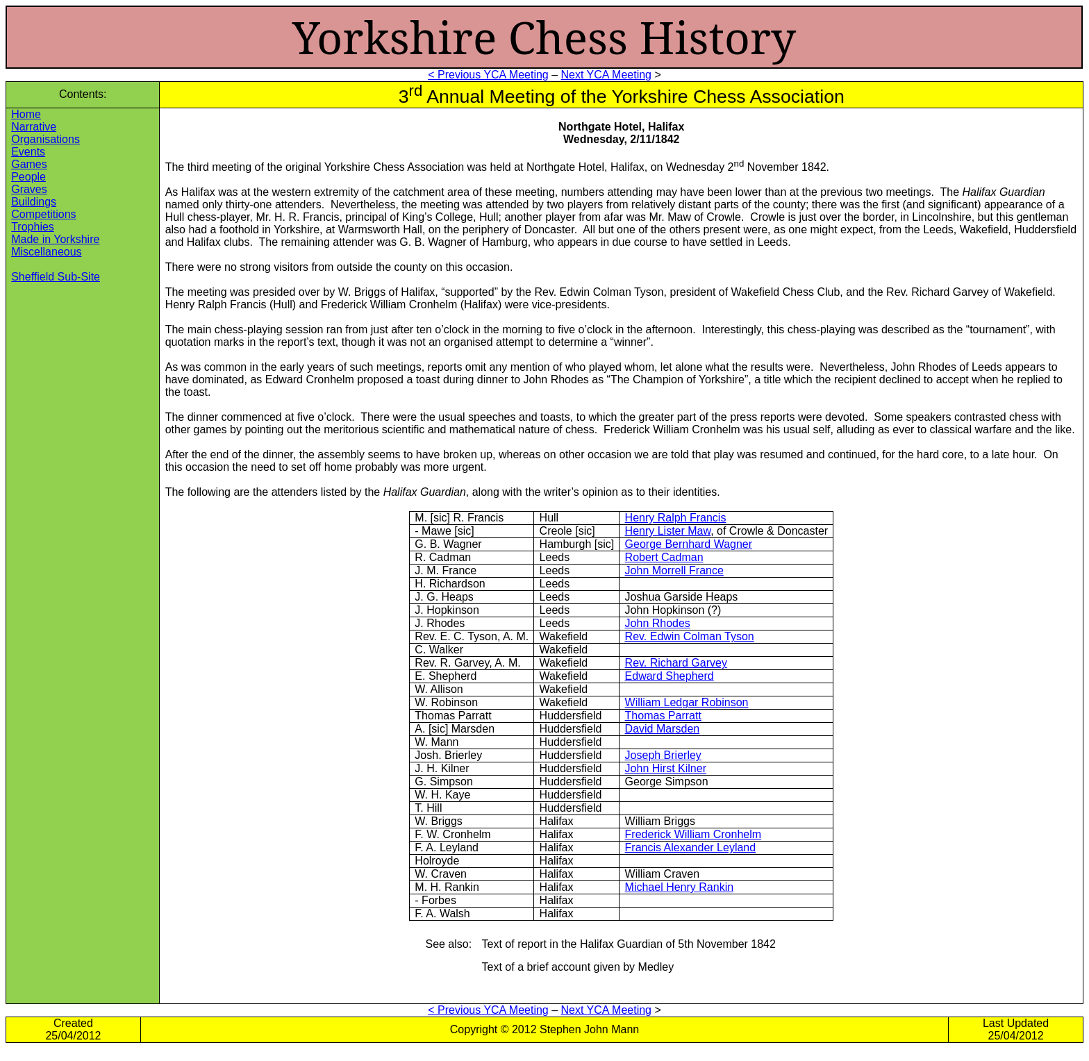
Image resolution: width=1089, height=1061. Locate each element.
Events (28, 152)
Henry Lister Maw (668, 531)
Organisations (45, 139)
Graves (29, 189)
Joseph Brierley (663, 755)
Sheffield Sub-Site (55, 277)
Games (29, 164)
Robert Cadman (664, 557)
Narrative (33, 127)
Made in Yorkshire (55, 239)
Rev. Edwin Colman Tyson (689, 636)
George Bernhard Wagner (689, 544)
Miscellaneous (46, 252)
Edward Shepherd (669, 676)
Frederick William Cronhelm (693, 834)
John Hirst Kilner (665, 768)
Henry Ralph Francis (675, 518)
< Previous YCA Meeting (488, 75)
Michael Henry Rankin (679, 887)
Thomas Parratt (663, 715)
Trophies (32, 227)
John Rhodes (657, 623)
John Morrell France (674, 570)
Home (26, 114)
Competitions (43, 214)
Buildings (33, 202)
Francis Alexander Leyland (690, 847)
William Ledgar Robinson (687, 702)
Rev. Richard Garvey (676, 663)
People (28, 177)
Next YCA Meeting (606, 75)
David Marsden (662, 729)
